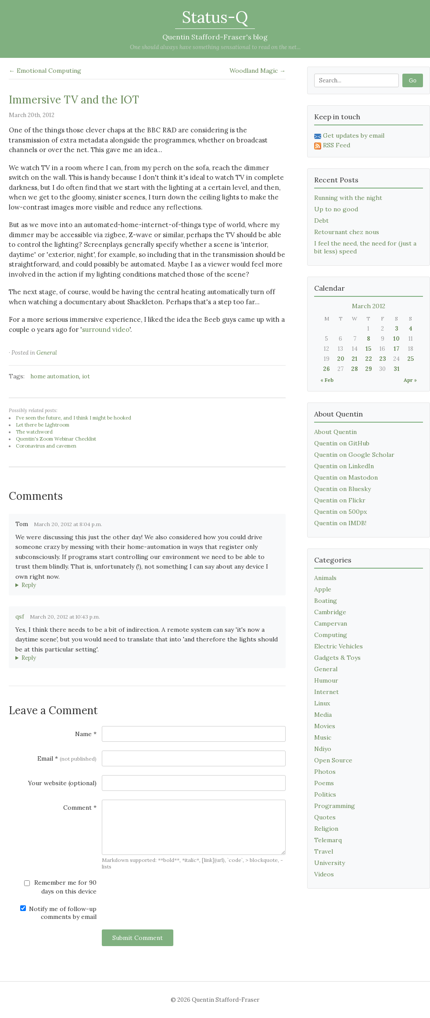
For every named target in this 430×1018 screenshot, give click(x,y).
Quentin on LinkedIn (344, 466)
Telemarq (328, 840)
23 (382, 359)
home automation (55, 376)
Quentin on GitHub (341, 443)
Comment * (80, 808)
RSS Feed (332, 145)
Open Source (333, 760)
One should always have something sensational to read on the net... (215, 47)
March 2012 (368, 306)
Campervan (330, 623)
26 (326, 369)
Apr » (410, 380)
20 (340, 359)
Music (322, 737)
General (46, 352)
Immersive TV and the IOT (74, 100)
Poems (324, 783)
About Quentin (335, 432)
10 (396, 338)
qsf (19, 616)
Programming (334, 806)
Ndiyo (322, 749)
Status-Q (215, 17)
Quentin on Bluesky (342, 489)
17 (396, 348)
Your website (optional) (62, 783)
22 (368, 359)
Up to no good (336, 209)
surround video (105, 329)
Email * (67, 758)
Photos (325, 772)
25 (410, 359)
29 (368, 369)
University (329, 863)
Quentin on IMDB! (340, 523)
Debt (321, 220)
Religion (326, 829)
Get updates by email (349, 135)
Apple (322, 589)
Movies (324, 726)
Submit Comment (137, 938)
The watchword (34, 432)
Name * (86, 734)
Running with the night (348, 198)
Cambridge (330, 612)
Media (323, 715)
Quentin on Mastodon (346, 477)
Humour (326, 680)
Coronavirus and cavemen (46, 446)
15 (368, 348)
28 (354, 369)
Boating (325, 601)
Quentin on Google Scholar (354, 455)
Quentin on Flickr (340, 500)
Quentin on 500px (340, 512)
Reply (29, 585)
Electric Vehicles (338, 646)
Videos (324, 874)
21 (354, 359)
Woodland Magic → (257, 71)
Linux (322, 703)
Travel (323, 851)
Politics (325, 794)
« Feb (326, 380)
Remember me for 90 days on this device (60, 887)
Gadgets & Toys (337, 658)
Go (412, 80)
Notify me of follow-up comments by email (58, 913)
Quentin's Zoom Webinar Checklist (56, 439)
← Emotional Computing (45, 71)
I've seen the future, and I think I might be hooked (73, 418)
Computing (330, 635)
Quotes (325, 817)
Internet (326, 692)
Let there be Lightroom (42, 425)
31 (397, 369)
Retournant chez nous (346, 232)
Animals (325, 578)
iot (86, 376)
